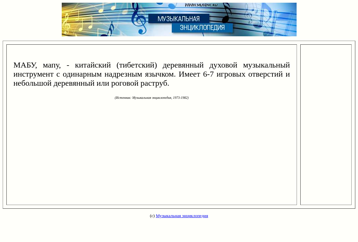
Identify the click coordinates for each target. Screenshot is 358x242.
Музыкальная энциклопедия (182, 215)
